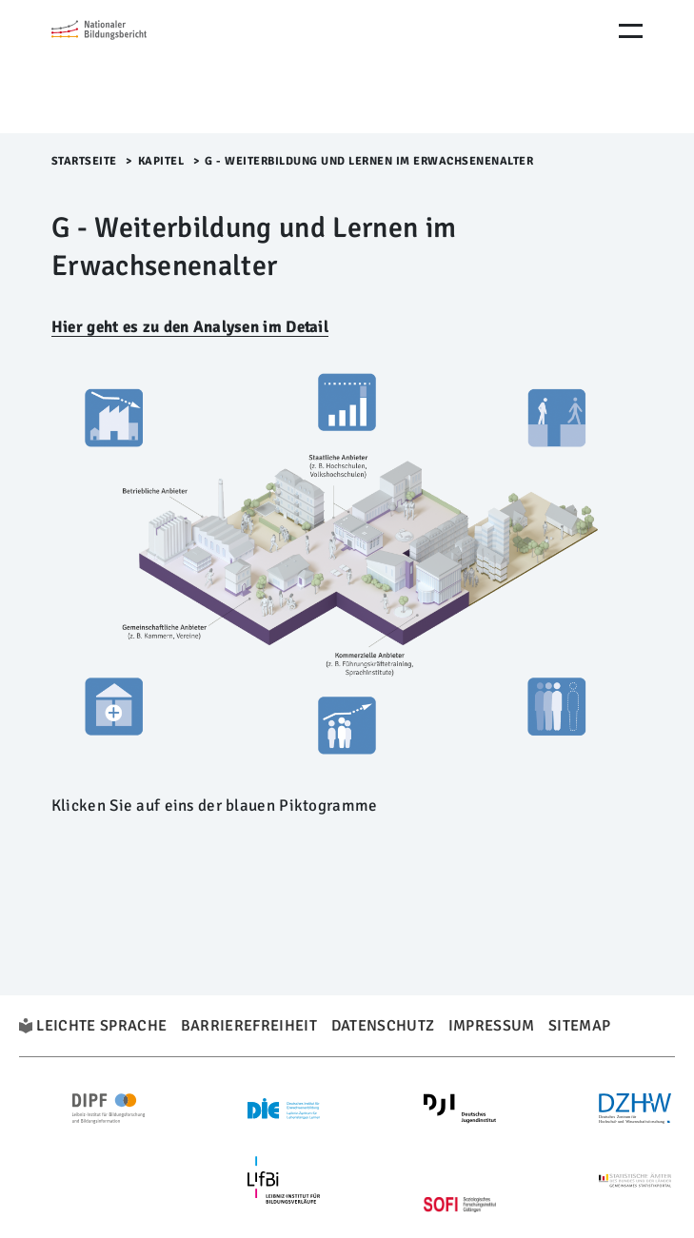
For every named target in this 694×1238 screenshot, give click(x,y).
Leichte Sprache (101, 1025)
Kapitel (161, 161)
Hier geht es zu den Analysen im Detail (189, 327)
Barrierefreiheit (249, 1025)
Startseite (84, 161)
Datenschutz (383, 1025)
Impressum (491, 1025)
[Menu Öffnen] (631, 31)
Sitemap (579, 1025)
